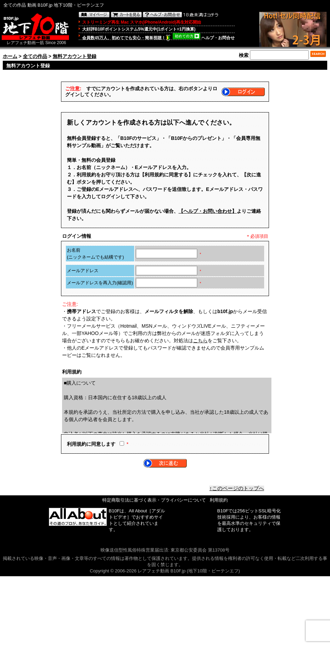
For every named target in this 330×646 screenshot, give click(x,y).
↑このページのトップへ (236, 488)
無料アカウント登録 (74, 56)
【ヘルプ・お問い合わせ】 (208, 211)
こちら (200, 340)
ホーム (10, 56)
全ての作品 (35, 56)
